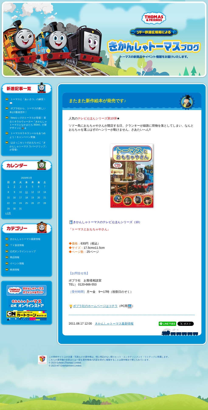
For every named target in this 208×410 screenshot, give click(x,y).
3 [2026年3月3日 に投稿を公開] (20, 186)
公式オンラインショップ (23, 251)
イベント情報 (17, 263)
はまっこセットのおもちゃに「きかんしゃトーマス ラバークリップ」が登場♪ (29, 146)
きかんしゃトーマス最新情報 (25, 239)
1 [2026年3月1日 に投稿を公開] (8, 186)
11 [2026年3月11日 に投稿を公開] (26, 192)
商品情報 (14, 257)
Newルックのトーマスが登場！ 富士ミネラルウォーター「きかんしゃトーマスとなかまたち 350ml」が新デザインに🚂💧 (28, 122)
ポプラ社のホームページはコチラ (95, 306)
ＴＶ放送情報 (17, 245)
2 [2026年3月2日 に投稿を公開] (14, 186)
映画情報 (14, 269)
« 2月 (8, 213)
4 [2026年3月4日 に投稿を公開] (26, 186)
